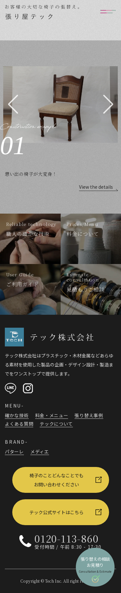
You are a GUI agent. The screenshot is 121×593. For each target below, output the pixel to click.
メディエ (39, 451)
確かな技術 (17, 415)
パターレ (14, 451)
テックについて (56, 423)
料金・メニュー (51, 415)
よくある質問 (19, 423)
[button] (13, 104)
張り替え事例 (89, 415)
